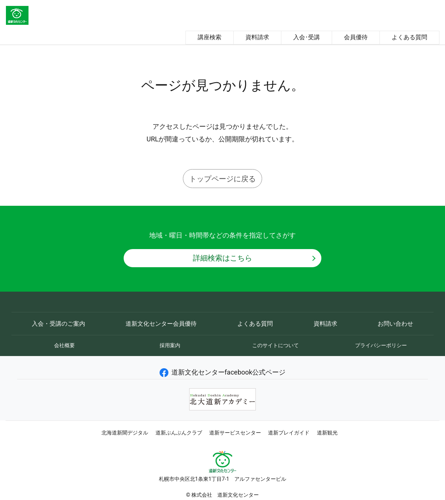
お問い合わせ (395, 323)
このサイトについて (275, 345)
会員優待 (356, 37)
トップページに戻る (222, 178)
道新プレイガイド (289, 433)
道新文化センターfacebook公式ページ (223, 372)
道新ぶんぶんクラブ (178, 433)
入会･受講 (306, 37)
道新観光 (327, 433)
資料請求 (257, 37)
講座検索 (209, 37)
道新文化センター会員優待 (161, 323)
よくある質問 (409, 37)
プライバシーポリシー (381, 345)
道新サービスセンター (235, 433)
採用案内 (170, 345)
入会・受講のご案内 (58, 323)
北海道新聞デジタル (124, 433)
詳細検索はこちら (222, 258)
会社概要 (64, 345)
